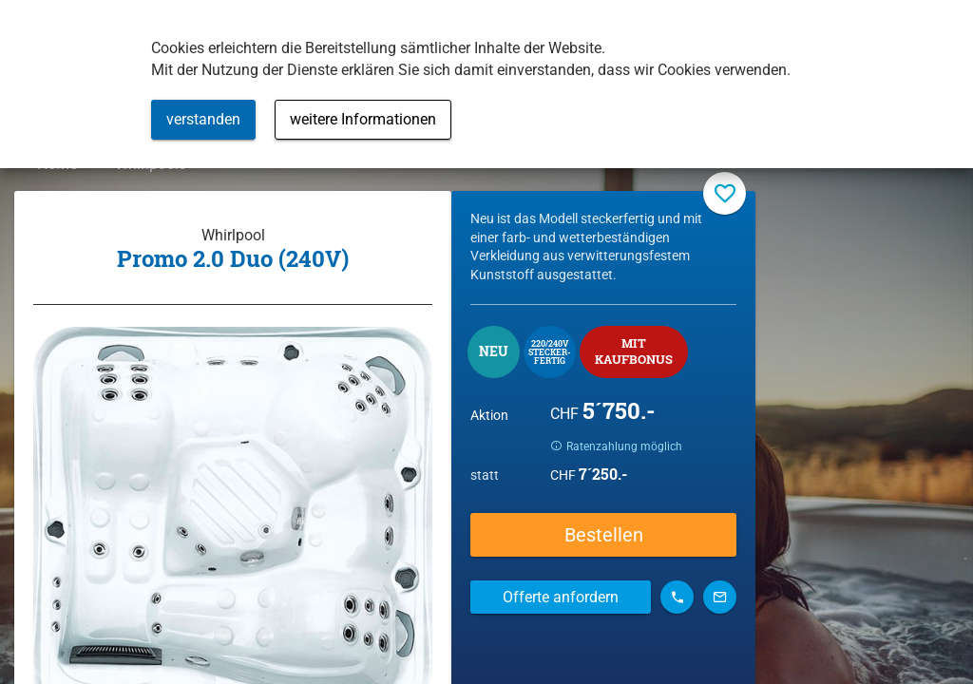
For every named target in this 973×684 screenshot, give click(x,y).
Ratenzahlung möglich (643, 453)
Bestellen (603, 543)
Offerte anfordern (561, 606)
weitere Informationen (363, 119)
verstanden (203, 119)
